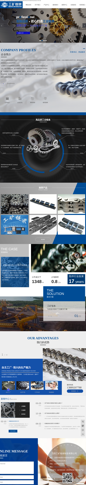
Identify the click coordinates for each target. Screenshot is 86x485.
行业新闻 (23, 410)
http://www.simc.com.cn (62, 467)
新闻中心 (64, 5)
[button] (40, 40)
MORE (43, 239)
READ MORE (13, 431)
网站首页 (28, 5)
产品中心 (46, 5)
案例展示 (55, 5)
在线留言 (73, 5)
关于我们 (37, 5)
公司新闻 (23, 406)
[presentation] (2, 25)
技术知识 (23, 414)
